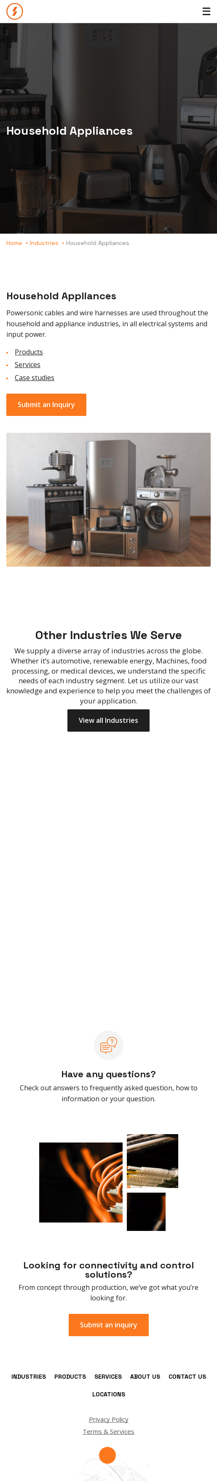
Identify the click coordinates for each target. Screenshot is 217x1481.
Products (29, 352)
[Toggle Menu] (206, 11)
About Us (145, 1376)
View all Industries (108, 720)
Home (14, 243)
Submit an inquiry (108, 1324)
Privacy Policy (109, 1419)
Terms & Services (108, 1431)
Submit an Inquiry (46, 404)
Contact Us (187, 1376)
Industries (44, 243)
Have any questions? (109, 1074)
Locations (108, 1394)
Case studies (34, 377)
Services (27, 364)
